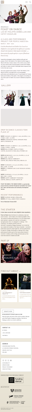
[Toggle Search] (30, 2)
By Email (4, 330)
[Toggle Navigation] (26, 2)
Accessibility (6, 363)
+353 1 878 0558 (6, 332)
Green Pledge (6, 365)
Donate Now (8, 311)
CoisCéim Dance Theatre (2, 2)
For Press (5, 335)
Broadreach (10, 258)
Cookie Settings (6, 369)
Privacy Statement (7, 367)
